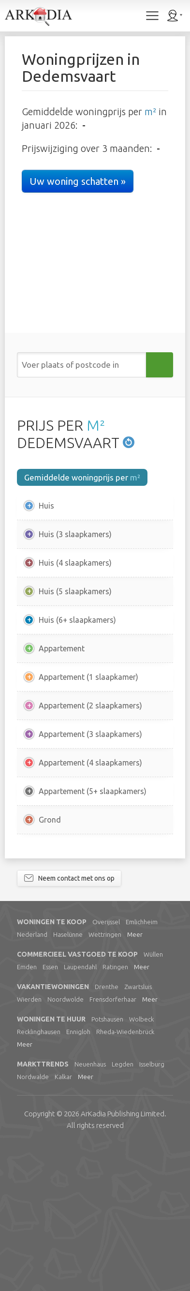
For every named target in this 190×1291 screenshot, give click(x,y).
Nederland (32, 1079)
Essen (50, 1112)
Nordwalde (33, 1221)
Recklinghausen (38, 1176)
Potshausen (107, 1164)
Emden (27, 1112)
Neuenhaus (90, 1209)
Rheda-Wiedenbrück (125, 1176)
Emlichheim (142, 1067)
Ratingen (115, 1112)
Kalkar (63, 1221)
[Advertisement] (95, 918)
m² (150, 111)
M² (96, 425)
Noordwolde (65, 1144)
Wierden (29, 1144)
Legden (122, 1209)
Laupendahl (80, 1112)
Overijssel (106, 1067)
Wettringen (104, 1079)
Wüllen (153, 1099)
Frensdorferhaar (112, 1144)
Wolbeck (141, 1164)
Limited (122, 1259)
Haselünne (68, 1079)
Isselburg (151, 1209)
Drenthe (106, 1131)
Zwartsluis (138, 1131)
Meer (135, 1079)
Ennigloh (78, 1176)
